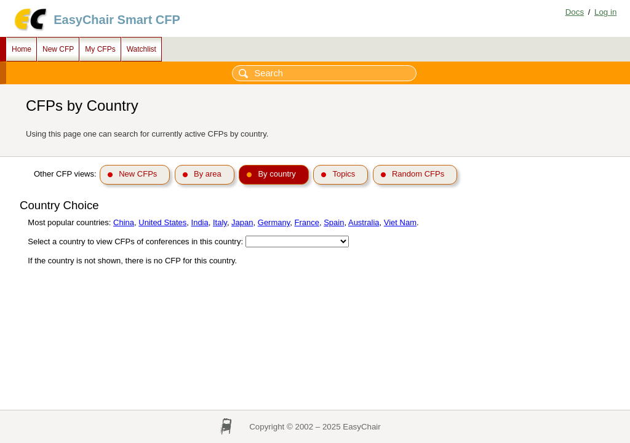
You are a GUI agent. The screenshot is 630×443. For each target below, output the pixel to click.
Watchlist (141, 49)
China (123, 222)
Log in (605, 12)
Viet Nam (400, 222)
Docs (574, 12)
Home (21, 49)
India (200, 222)
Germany (274, 222)
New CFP (58, 49)
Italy (220, 222)
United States (162, 222)
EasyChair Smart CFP (117, 19)
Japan (242, 222)
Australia (364, 222)
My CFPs (100, 49)
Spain (334, 222)
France (307, 222)
